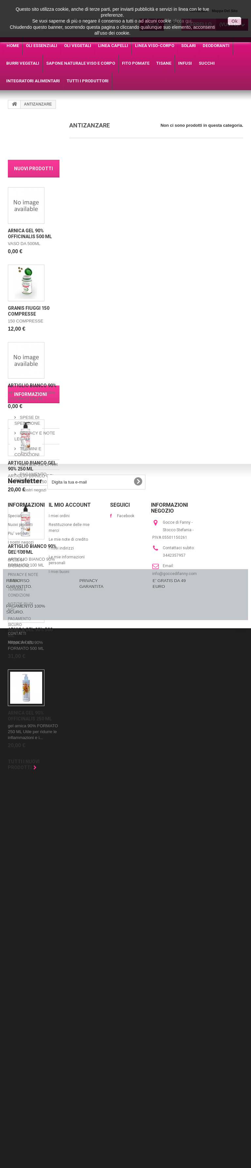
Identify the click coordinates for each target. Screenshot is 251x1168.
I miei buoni (59, 1014)
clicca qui (182, 21)
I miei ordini (59, 958)
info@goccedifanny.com (174, 1016)
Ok (234, 21)
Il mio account (70, 948)
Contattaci (17, 994)
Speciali (15, 958)
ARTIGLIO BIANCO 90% (32, 385)
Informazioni (30, 789)
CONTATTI (17, 1076)
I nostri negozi (32, 882)
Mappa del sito (21, 1085)
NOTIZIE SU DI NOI (38, 856)
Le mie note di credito (68, 982)
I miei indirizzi (61, 991)
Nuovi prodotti (33, 168)
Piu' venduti (18, 976)
